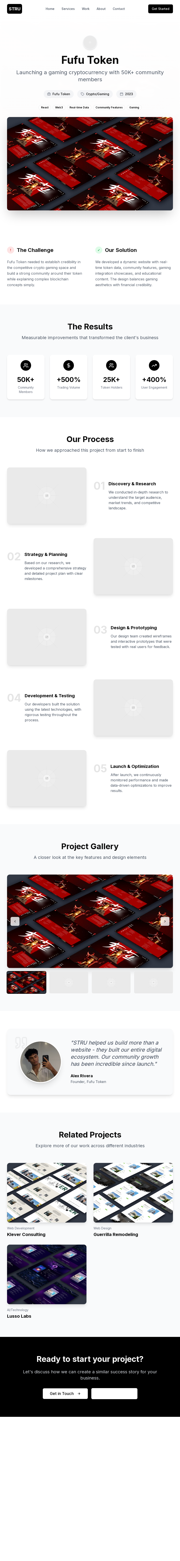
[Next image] (165, 921)
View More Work (114, 1393)
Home (50, 9)
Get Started (160, 9)
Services (68, 9)
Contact (119, 9)
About (101, 9)
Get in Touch (65, 1393)
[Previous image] (15, 921)
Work (86, 9)
